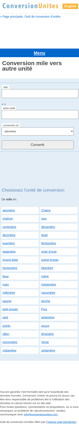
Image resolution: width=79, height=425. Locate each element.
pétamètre (48, 317)
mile (5, 87)
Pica (44, 309)
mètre (45, 276)
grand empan (50, 259)
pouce (45, 325)
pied (5, 317)
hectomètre (10, 268)
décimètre (9, 235)
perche (45, 301)
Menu (39, 52)
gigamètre (9, 251)
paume (7, 301)
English (70, 6)
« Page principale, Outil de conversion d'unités (30, 16)
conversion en (11, 125)
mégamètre (48, 284)
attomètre (9, 210)
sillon (6, 334)
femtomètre (48, 243)
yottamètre (9, 350)
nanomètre (48, 292)
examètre (9, 243)
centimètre (9, 227)
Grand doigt (10, 259)
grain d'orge (49, 251)
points (6, 325)
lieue (6, 276)
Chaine (46, 210)
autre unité (9, 108)
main (6, 284)
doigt (44, 235)
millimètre (9, 292)
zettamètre (48, 350)
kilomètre (47, 268)
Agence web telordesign (61, 422)
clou (44, 218)
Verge (45, 342)
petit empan (10, 309)
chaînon (8, 218)
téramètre (47, 334)
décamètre (48, 227)
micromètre (10, 342)
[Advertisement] (39, 32)
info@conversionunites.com (41, 414)
